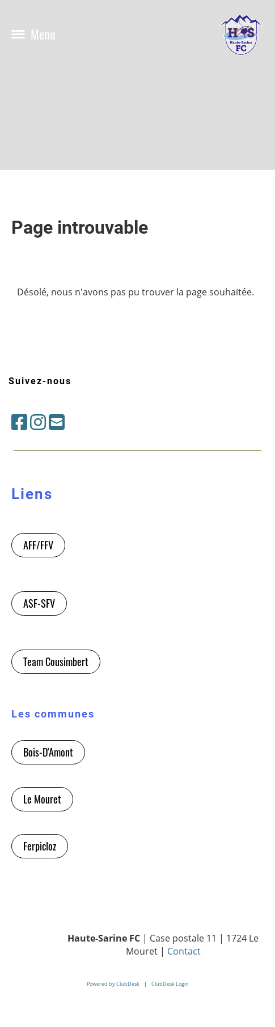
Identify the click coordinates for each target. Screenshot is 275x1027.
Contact (184, 951)
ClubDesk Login (170, 983)
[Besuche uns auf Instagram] (38, 422)
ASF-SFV (39, 603)
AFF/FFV (38, 545)
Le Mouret (42, 799)
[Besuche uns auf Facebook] (19, 422)
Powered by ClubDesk (113, 983)
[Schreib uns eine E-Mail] (57, 422)
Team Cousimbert (55, 661)
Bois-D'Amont (48, 752)
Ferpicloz (39, 846)
